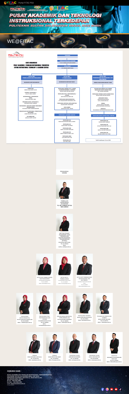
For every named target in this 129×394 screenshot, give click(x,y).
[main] (64, 41)
